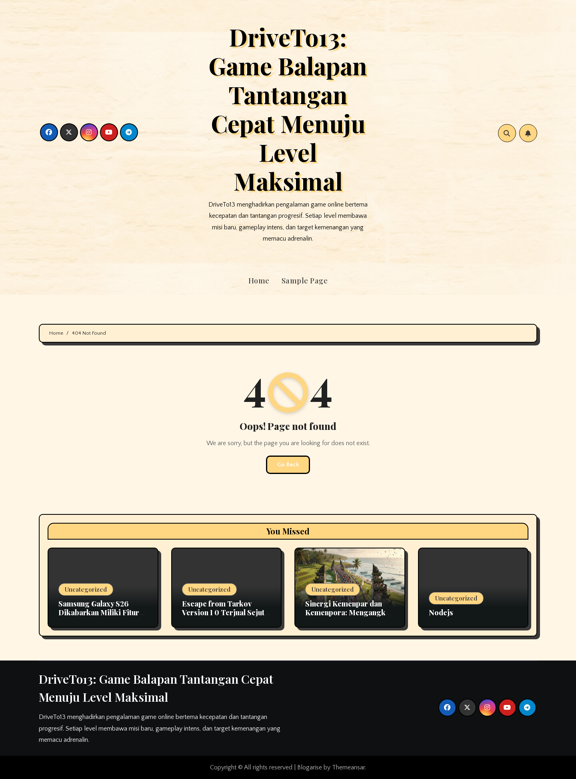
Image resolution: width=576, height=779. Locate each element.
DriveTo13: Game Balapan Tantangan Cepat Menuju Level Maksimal (287, 108)
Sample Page (305, 280)
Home (259, 280)
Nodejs (441, 612)
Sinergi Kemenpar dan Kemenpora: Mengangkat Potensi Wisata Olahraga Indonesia (348, 616)
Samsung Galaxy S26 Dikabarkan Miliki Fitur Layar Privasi (98, 612)
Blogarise (309, 767)
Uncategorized (86, 589)
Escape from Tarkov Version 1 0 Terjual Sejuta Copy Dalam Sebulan (225, 612)
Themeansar (348, 767)
